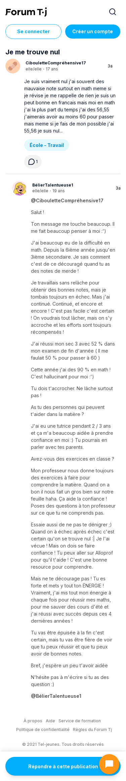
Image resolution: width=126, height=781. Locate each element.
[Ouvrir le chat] (109, 764)
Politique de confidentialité (43, 729)
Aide (50, 720)
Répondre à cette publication (63, 766)
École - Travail (47, 145)
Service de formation (79, 720)
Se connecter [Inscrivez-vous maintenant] (33, 31)
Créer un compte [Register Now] (92, 31)
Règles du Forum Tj (92, 729)
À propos (33, 720)
